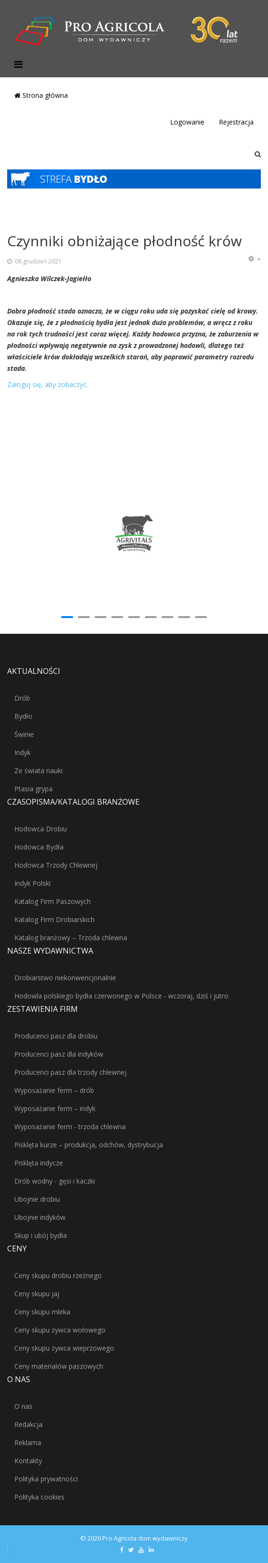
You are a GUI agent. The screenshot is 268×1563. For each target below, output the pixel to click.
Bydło (23, 716)
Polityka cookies (39, 1496)
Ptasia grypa (33, 788)
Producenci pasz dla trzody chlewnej (70, 1072)
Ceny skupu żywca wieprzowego (64, 1348)
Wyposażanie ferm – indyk (55, 1108)
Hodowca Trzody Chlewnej (55, 865)
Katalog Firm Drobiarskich (54, 919)
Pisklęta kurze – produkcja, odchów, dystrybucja (88, 1144)
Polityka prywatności (46, 1478)
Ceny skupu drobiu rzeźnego (58, 1275)
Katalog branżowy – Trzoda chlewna (70, 937)
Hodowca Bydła (39, 846)
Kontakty (28, 1460)
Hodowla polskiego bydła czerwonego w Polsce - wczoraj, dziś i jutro (121, 995)
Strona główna (41, 95)
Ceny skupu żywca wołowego (60, 1329)
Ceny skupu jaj (36, 1293)
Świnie (24, 734)
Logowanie (187, 121)
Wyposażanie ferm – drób (54, 1090)
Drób (22, 698)
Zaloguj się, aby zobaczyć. (47, 384)
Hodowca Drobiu (40, 828)
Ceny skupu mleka (42, 1311)
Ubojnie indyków (39, 1217)
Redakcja (28, 1424)
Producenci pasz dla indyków (58, 1054)
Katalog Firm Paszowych (52, 901)
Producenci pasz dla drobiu (55, 1035)
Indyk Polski (32, 883)
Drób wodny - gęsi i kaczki (54, 1180)
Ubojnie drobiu (37, 1199)
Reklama (27, 1442)
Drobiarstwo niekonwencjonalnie (65, 977)
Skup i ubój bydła (40, 1235)
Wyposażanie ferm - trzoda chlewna (70, 1126)
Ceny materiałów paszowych (58, 1366)
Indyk (22, 752)
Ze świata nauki (38, 770)
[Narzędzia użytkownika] (254, 259)
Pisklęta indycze (38, 1162)
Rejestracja (236, 121)
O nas (23, 1406)
